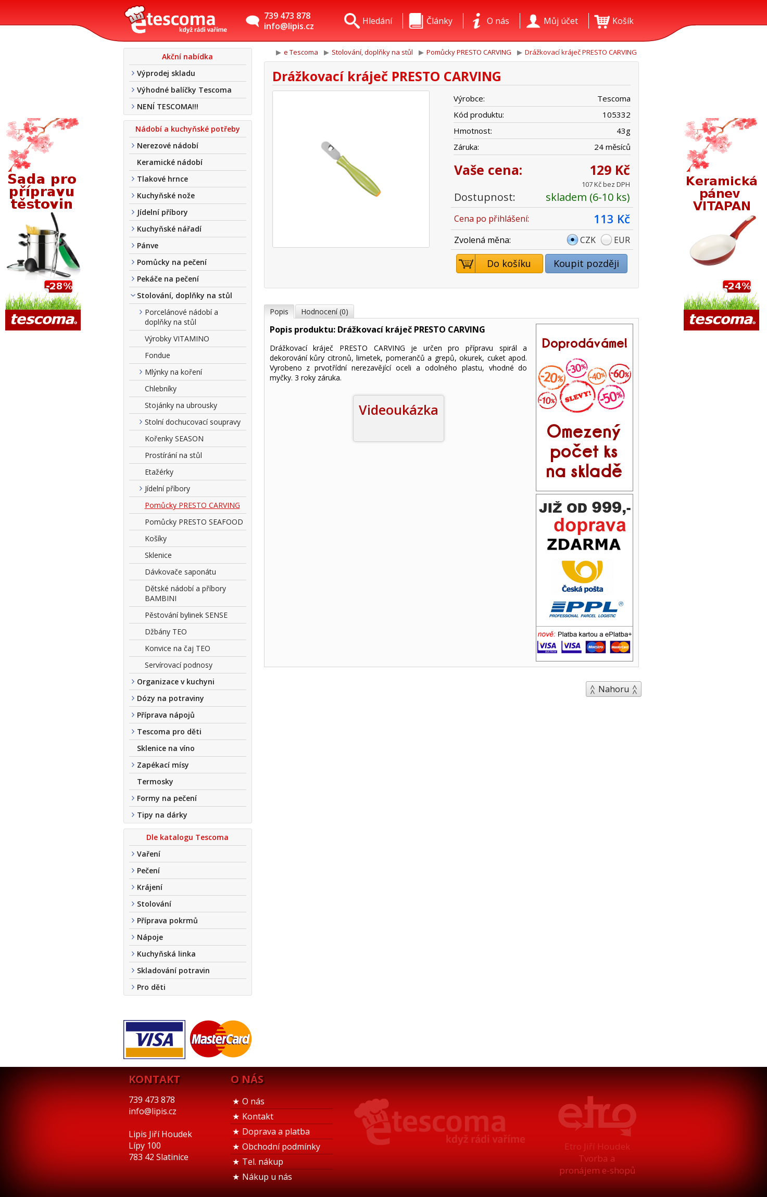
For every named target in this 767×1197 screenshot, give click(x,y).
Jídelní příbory (162, 212)
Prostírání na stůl (173, 455)
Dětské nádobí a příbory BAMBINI (185, 593)
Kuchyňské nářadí (169, 229)
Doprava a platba (276, 1131)
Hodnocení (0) (324, 311)
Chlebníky (161, 388)
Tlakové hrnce (162, 179)
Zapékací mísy (163, 765)
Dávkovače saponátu (180, 572)
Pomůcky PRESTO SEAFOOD (194, 522)
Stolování (154, 904)
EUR (622, 240)
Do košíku (494, 263)
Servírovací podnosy (178, 665)
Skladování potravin (173, 970)
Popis (279, 311)
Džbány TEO (166, 631)
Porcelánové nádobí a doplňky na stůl (181, 317)
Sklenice (158, 555)
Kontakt (257, 1116)
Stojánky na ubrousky (181, 405)
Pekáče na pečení (168, 279)
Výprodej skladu (166, 73)
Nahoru (613, 689)
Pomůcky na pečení (172, 262)
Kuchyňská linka (166, 954)
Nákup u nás (267, 1176)
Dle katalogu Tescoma (187, 837)
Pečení (148, 870)
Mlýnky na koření (173, 372)
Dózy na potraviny (170, 698)
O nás (253, 1101)
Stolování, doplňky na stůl (184, 295)
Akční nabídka (187, 56)
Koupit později (586, 263)
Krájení (149, 887)
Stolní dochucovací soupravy (193, 422)
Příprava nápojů (166, 715)
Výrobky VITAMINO (177, 338)
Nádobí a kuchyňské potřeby (187, 129)
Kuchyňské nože (166, 195)
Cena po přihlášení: (491, 218)
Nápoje (150, 937)
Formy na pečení (167, 798)
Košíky (156, 538)
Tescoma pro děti (169, 731)
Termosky (155, 781)
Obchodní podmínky (281, 1146)
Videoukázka (398, 409)
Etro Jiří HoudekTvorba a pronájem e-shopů (597, 1158)
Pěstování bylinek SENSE (186, 615)
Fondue (157, 355)
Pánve (147, 245)
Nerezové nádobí (167, 145)
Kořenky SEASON (174, 438)
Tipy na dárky (162, 815)
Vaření (148, 854)
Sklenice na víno (166, 748)
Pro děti (151, 987)
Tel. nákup (262, 1161)
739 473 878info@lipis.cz (289, 20)
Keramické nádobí (170, 162)
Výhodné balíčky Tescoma (184, 90)
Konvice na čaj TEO (177, 648)
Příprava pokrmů (167, 920)
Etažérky (159, 472)
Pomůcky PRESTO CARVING (192, 505)
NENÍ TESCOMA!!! (167, 106)
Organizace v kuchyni (176, 681)
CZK (588, 240)
